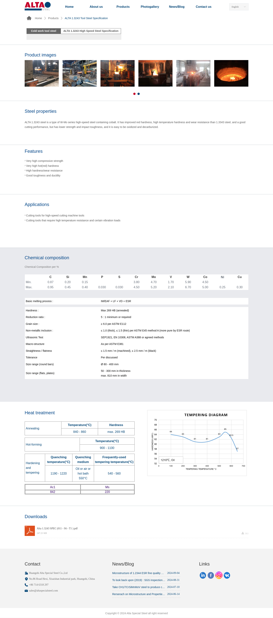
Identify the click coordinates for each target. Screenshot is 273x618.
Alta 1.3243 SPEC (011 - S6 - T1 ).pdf (57, 528)
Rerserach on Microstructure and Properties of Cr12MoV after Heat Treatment (138, 594)
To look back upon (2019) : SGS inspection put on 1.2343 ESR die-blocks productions (138, 580)
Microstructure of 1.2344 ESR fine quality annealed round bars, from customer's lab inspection (138, 573)
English (235, 6)
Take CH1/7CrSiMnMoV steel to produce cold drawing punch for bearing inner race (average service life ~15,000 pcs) (138, 587)
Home (38, 18)
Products (53, 18)
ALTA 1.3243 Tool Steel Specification (86, 18)
